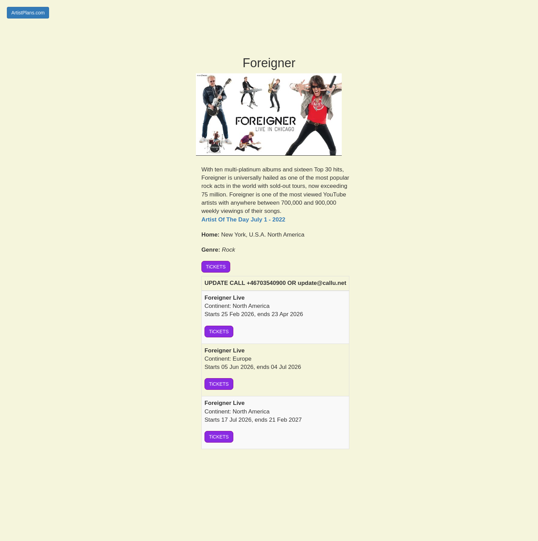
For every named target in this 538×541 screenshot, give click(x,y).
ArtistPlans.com (28, 12)
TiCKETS (216, 266)
